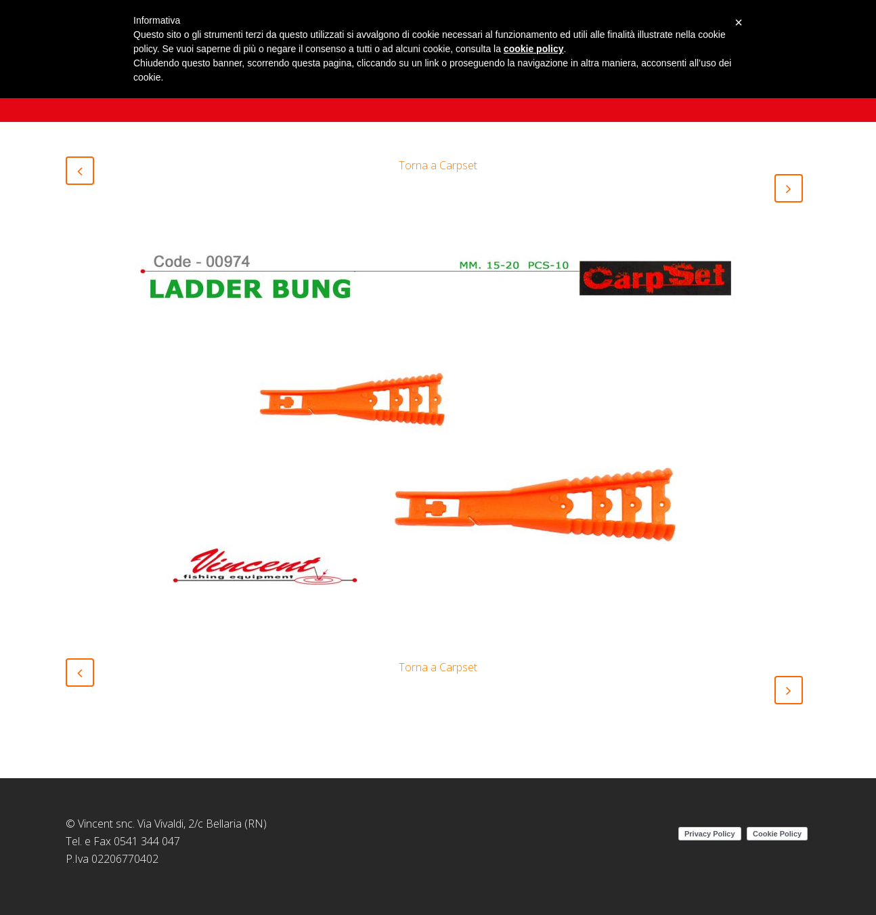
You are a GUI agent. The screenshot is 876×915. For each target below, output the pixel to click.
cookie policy (534, 48)
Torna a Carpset (438, 165)
